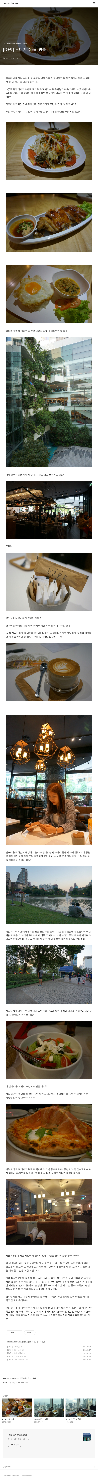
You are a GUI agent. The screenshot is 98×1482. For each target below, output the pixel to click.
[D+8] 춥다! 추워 (13, 1347)
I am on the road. (11, 3)
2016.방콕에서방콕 (24, 1342)
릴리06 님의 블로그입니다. (18, 1439)
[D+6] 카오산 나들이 (15, 1353)
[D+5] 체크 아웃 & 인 (15, 1356)
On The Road (12, 1342)
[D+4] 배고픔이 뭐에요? (16, 1359)
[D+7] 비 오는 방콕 (14, 1350)
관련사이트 (7, 1467)
